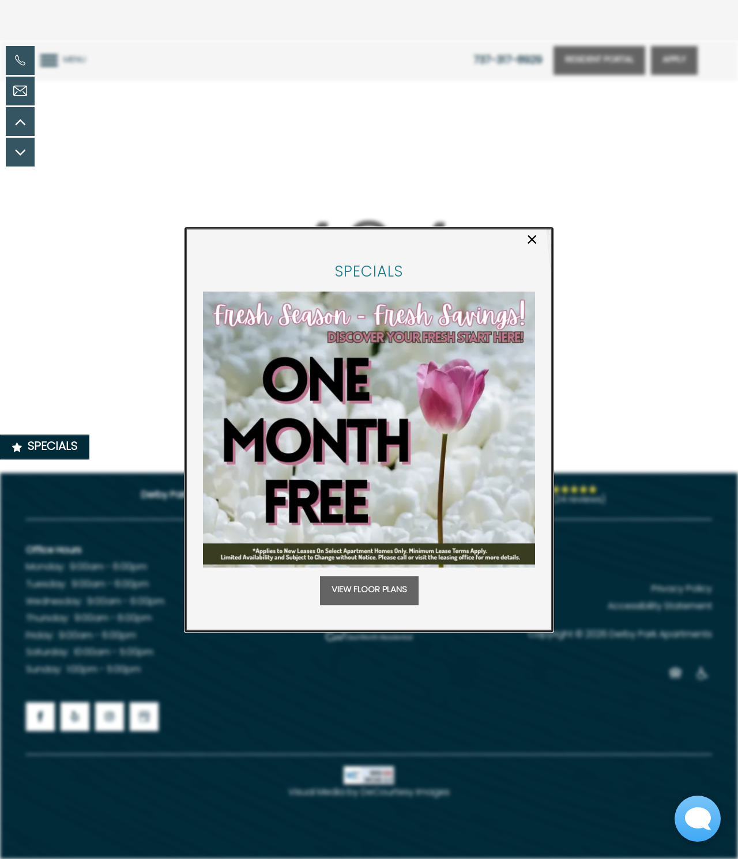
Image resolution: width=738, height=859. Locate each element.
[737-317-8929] (20, 60)
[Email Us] (20, 91)
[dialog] (369, 430)
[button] (369, 590)
